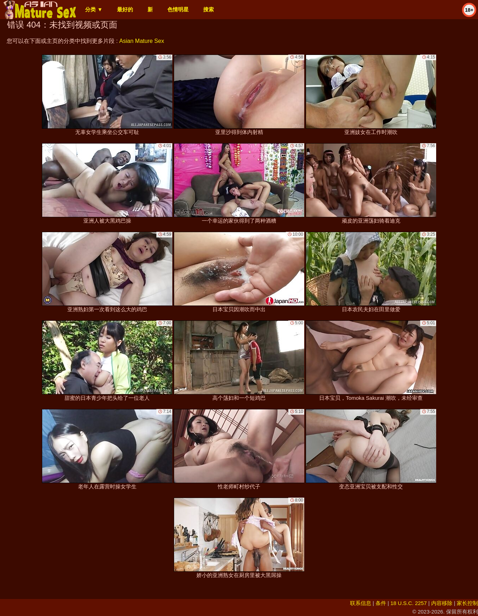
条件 (381, 603)
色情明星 (178, 9)
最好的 (125, 9)
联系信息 (360, 603)
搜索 (208, 9)
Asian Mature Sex (141, 41)
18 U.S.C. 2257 (408, 603)
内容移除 (441, 603)
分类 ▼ (93, 9)
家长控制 (467, 603)
